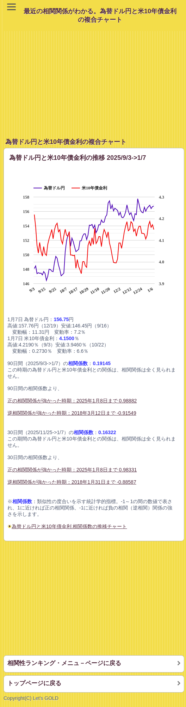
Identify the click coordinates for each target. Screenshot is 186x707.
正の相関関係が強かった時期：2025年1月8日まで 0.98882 (72, 400)
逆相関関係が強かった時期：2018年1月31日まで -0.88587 (71, 482)
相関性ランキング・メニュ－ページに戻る (64, 663)
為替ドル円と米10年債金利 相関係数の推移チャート (69, 526)
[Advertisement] (95, 80)
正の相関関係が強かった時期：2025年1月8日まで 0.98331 (72, 470)
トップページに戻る (34, 683)
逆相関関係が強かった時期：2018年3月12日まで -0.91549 (71, 413)
